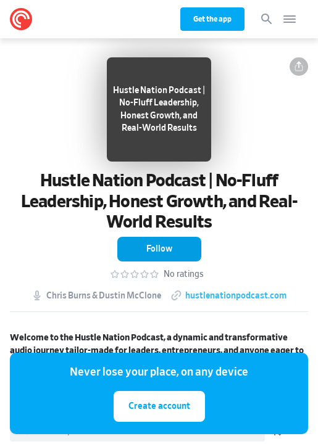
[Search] (267, 19)
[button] (299, 66)
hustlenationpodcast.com (236, 296)
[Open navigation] (289, 19)
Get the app (212, 19)
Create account (159, 406)
